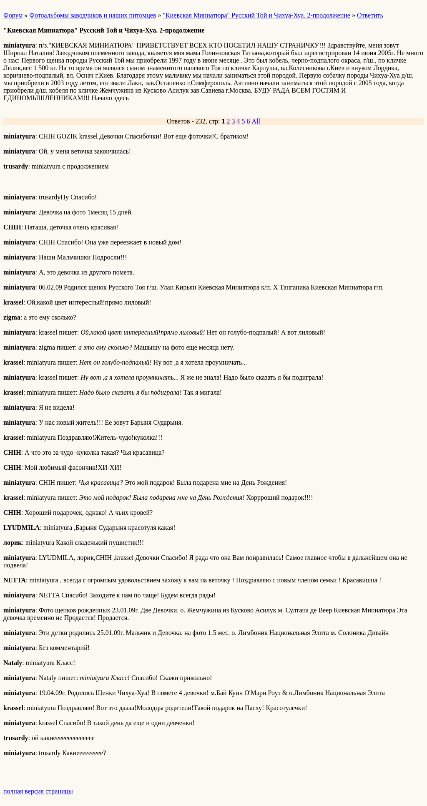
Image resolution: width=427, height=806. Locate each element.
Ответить (370, 15)
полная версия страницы (38, 791)
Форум (13, 15)
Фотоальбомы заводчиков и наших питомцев (92, 15)
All (256, 121)
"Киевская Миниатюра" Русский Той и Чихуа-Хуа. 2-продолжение (256, 15)
